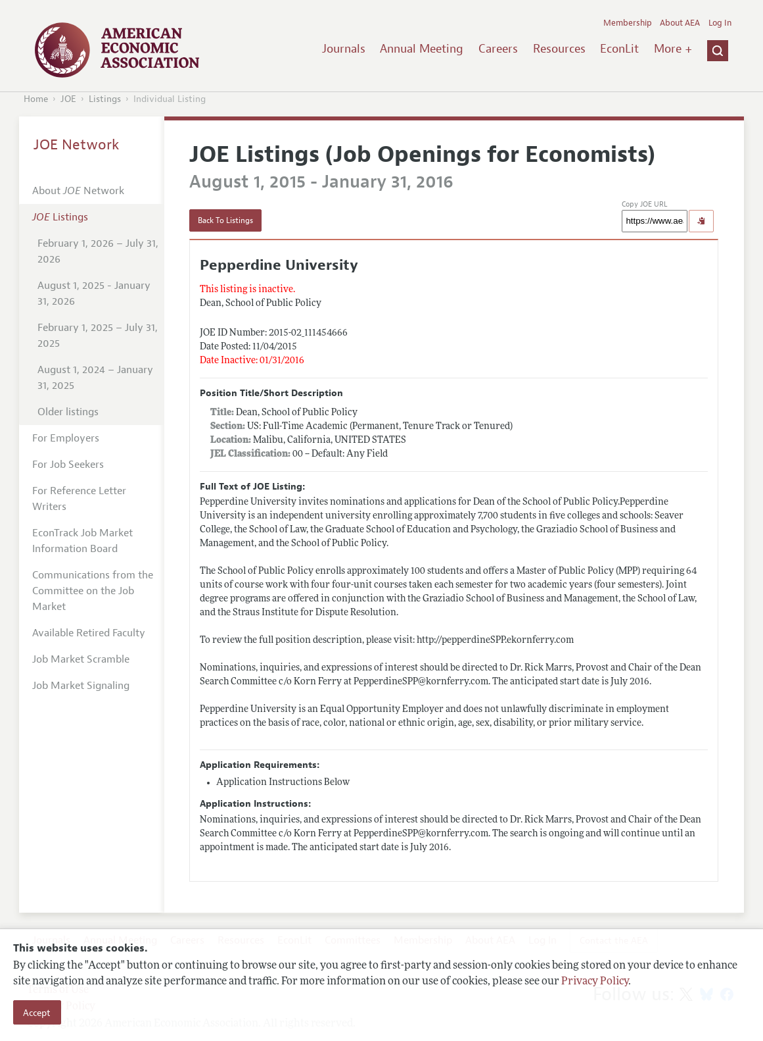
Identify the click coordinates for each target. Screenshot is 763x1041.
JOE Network (77, 145)
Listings (105, 99)
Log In (719, 23)
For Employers (65, 438)
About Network (78, 190)
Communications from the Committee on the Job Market (92, 591)
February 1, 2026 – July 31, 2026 (97, 251)
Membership (627, 23)
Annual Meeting (421, 48)
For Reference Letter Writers (79, 498)
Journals (343, 48)
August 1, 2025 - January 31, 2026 (93, 293)
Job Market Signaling (80, 685)
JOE (68, 99)
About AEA (680, 23)
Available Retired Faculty (88, 633)
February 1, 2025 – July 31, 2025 (97, 335)
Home (36, 99)
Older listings (68, 412)
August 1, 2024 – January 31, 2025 (95, 377)
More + (673, 48)
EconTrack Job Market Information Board (82, 540)
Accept (37, 1013)
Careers (498, 48)
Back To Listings (225, 220)
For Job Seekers (68, 464)
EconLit (619, 48)
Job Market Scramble (80, 659)
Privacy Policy (594, 982)
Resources (559, 48)
